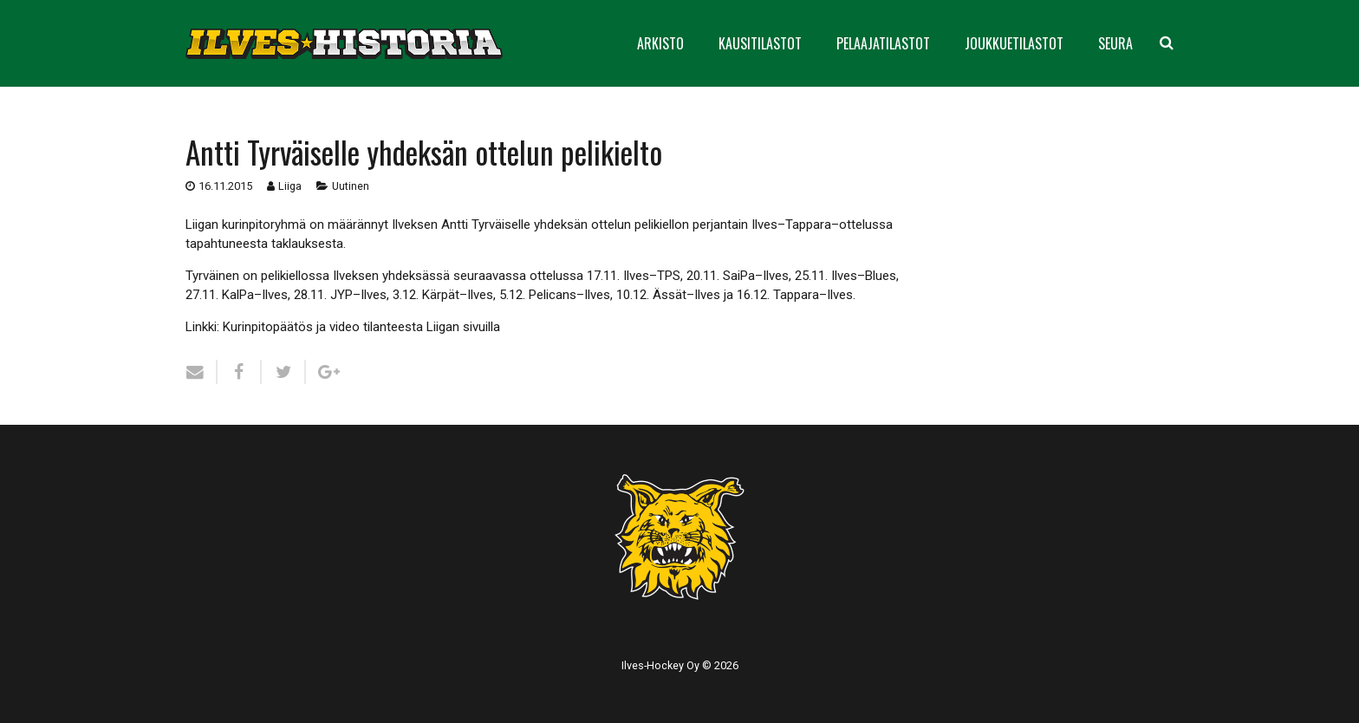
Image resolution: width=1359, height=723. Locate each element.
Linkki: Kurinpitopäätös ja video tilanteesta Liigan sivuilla (342, 327)
